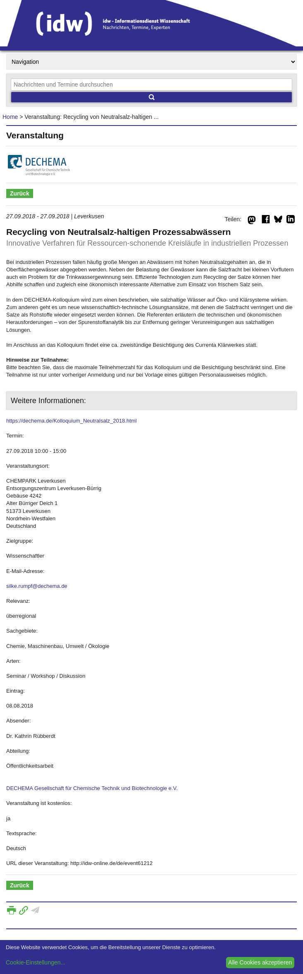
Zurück (19, 193)
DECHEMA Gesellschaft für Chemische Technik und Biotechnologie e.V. (92, 788)
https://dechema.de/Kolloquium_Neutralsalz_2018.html (71, 421)
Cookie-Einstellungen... (35, 962)
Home (10, 117)
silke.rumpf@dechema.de (36, 586)
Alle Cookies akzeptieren (260, 962)
